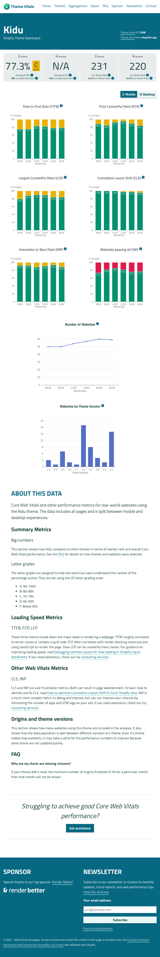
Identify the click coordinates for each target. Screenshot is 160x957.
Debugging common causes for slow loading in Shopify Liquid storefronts (75, 654)
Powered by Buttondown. (98, 928)
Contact (151, 5)
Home (46, 5)
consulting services (94, 656)
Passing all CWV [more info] (23, 75)
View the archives (96, 891)
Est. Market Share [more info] (99, 78)
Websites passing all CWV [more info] (119, 249)
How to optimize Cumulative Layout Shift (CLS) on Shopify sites (92, 692)
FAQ (105, 5)
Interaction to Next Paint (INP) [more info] (41, 249)
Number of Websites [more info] (80, 324)
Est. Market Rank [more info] (99, 75)
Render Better (62, 881)
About (95, 5)
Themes (59, 5)
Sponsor (117, 5)
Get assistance (80, 828)
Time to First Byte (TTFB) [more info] (41, 106)
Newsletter (134, 5)
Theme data (127, 37)
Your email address (97, 900)
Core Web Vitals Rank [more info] (22, 78)
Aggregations (78, 5)
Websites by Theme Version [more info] (80, 406)
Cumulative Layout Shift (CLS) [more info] (119, 178)
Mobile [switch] (128, 94)
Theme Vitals (18, 6)
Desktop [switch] (147, 94)
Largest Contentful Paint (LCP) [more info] (41, 178)
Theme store (127, 32)
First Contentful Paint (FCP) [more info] (119, 106)
